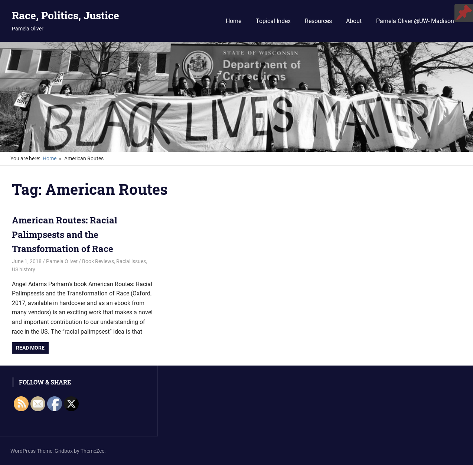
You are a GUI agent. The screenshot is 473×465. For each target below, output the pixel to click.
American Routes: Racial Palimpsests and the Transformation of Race (64, 234)
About (354, 20)
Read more (30, 348)
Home (233, 20)
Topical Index (273, 20)
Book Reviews (98, 261)
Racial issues (131, 261)
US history (23, 269)
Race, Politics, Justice (65, 15)
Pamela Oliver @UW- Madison (415, 20)
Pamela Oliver (62, 261)
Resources (318, 20)
